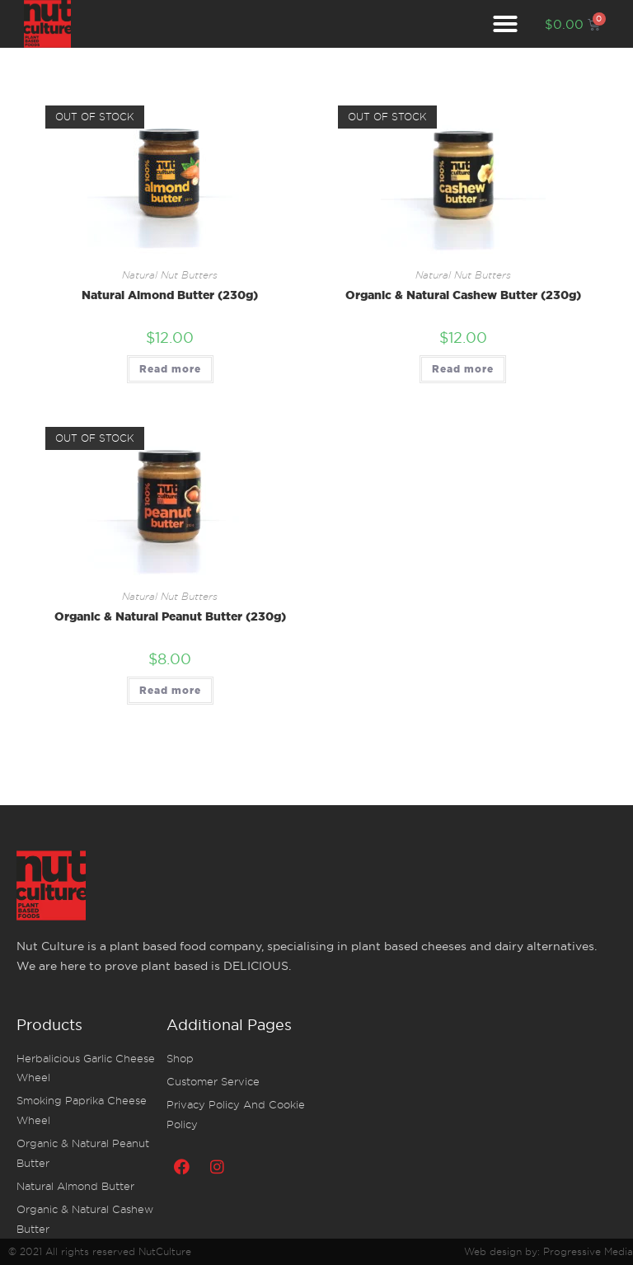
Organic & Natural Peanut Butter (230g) (170, 616)
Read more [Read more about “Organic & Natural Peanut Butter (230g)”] (170, 690)
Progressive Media (588, 1252)
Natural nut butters (170, 275)
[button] (505, 24)
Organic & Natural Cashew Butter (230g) (463, 295)
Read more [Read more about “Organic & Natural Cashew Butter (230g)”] (463, 368)
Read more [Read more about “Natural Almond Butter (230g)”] (170, 368)
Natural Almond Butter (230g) (170, 295)
